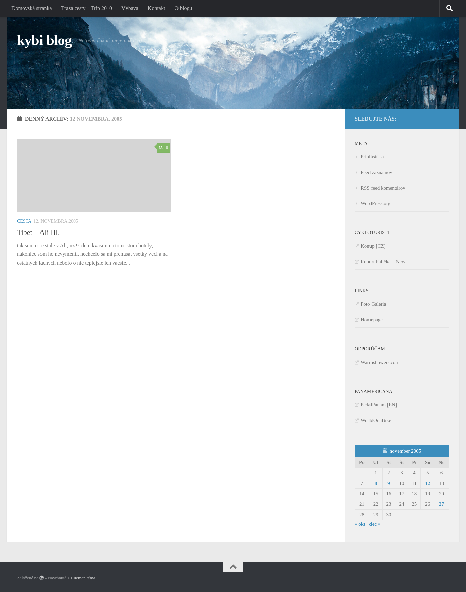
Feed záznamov (376, 172)
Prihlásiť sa (372, 156)
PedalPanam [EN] (379, 405)
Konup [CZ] (373, 246)
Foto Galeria (373, 304)
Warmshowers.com (380, 362)
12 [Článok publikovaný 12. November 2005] (427, 483)
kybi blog (44, 40)
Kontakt (156, 8)
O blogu (183, 8)
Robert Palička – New (383, 261)
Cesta (24, 221)
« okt (360, 524)
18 (163, 147)
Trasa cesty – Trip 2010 (86, 8)
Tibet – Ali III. (38, 232)
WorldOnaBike (376, 420)
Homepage (372, 319)
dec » (374, 524)
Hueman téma (83, 578)
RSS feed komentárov (383, 188)
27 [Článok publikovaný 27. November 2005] (441, 504)
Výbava (129, 8)
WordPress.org (375, 203)
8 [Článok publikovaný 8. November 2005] (375, 483)
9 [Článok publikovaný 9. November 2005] (388, 483)
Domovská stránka (31, 8)
